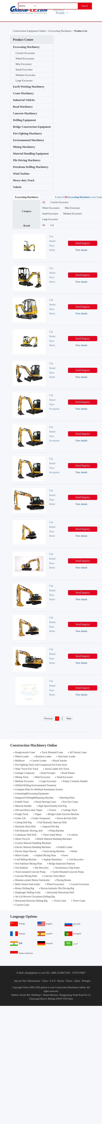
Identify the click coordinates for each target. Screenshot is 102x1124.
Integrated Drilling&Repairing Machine (34, 797)
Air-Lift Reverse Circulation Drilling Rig (35, 896)
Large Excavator (23, 80)
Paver (65, 855)
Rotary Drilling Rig (24, 888)
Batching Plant (67, 797)
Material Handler (23, 806)
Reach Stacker (60, 760)
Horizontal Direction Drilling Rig (31, 900)
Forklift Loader (65, 847)
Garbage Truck (70, 810)
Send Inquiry (83, 243)
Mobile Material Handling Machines (54, 839)
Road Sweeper (48, 773)
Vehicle (17, 187)
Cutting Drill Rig (23, 822)
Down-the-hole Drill (67, 818)
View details (81, 250)
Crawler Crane (22, 905)
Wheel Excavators (24, 58)
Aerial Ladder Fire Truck (57, 769)
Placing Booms (63, 880)
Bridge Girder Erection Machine (63, 814)
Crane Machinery (23, 93)
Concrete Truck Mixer (54, 876)
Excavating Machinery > (61, 31)
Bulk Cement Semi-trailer (27, 884)
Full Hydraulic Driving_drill (28, 830)
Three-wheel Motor (52, 835)
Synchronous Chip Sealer (67, 867)
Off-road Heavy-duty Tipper (28, 810)
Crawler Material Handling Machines (33, 843)
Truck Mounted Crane (52, 752)
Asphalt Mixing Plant (45, 855)
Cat (52, 225)
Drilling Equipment (24, 120)
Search (84, 6)
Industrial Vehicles (24, 100)
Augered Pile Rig (50, 826)
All (43, 202)
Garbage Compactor (25, 773)
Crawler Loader (39, 760)
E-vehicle (73, 835)
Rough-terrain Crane (25, 752)
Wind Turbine (21, 173)
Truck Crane (60, 900)
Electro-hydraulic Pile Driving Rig (57, 888)
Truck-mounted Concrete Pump (30, 872)
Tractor (52, 810)
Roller (74, 851)
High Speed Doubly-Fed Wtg (52, 806)
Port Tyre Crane (70, 802)
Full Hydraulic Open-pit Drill (52, 822)
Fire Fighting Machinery (27, 133)
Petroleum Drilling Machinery (30, 167)
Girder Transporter (41, 818)
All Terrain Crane (78, 752)
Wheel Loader (22, 756)
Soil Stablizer (21, 867)
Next (69, 718)
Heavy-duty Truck (23, 180)
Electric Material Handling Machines (33, 847)
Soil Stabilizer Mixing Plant (28, 863)
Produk (62, 13)
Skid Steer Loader (66, 756)
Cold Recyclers (76, 859)
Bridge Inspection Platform (62, 863)
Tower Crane (79, 900)
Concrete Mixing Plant (26, 876)
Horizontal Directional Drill (60, 892)
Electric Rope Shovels (25, 851)
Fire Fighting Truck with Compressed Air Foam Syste (41, 764)
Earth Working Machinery (28, 86)
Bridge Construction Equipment (32, 126)
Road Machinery (23, 106)
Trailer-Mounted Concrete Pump (68, 872)
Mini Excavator (23, 64)
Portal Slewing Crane (45, 802)
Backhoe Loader (43, 756)
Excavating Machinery (26, 46)
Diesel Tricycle (22, 839)
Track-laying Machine (54, 851)
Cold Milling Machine (26, 859)
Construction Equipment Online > (30, 31)
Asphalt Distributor (52, 859)
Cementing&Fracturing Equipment (32, 793)
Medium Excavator (25, 75)
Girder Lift (20, 818)
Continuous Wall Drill (25, 835)
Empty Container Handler (75, 781)
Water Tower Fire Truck (26, 769)
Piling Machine (56, 830)
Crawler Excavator (25, 53)
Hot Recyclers (42, 867)
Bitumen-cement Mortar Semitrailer (32, 880)
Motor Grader (21, 855)
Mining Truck (21, 777)
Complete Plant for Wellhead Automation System (39, 789)
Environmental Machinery (28, 140)
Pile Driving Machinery (27, 160)
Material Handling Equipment (31, 153)
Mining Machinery (24, 146)
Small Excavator (24, 69)
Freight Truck (21, 814)
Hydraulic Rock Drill (25, 826)
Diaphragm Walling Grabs (27, 892)
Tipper (38, 814)
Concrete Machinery (25, 113)
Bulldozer (20, 760)
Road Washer (68, 773)
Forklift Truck (22, 802)
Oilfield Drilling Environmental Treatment (35, 785)
